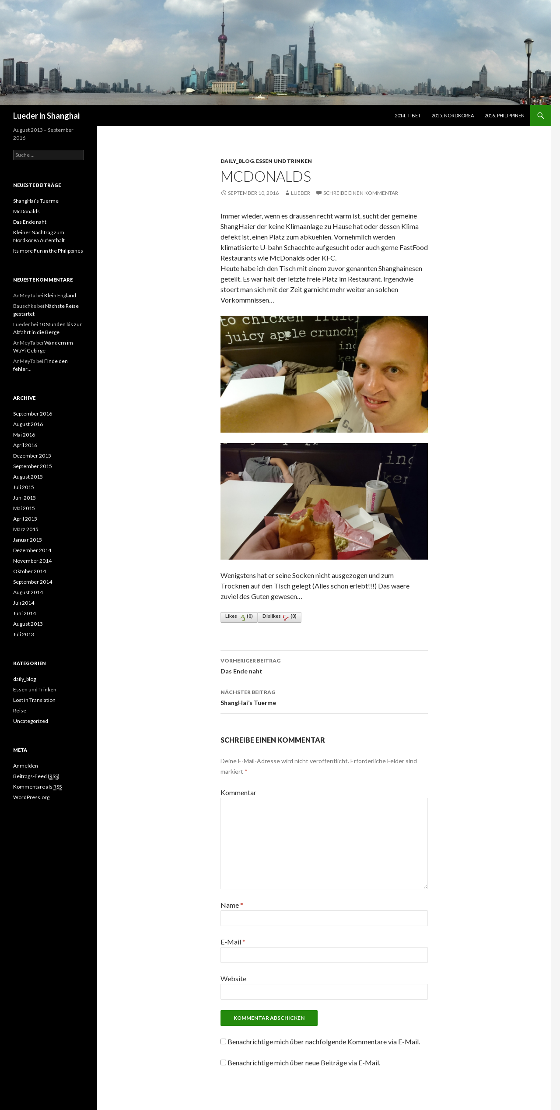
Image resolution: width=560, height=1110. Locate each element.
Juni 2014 (24, 613)
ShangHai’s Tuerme (324, 696)
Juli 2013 (23, 634)
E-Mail (232, 941)
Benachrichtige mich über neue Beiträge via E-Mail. (304, 1062)
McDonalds (26, 211)
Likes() (239, 617)
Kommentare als (37, 786)
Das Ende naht (324, 665)
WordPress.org (31, 797)
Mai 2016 (24, 434)
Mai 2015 (24, 508)
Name (231, 905)
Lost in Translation (34, 700)
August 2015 (28, 476)
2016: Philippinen (504, 115)
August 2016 (28, 424)
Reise (19, 710)
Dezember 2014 (32, 550)
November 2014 (32, 560)
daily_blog (237, 161)
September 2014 (32, 581)
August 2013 (28, 623)
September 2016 (32, 413)
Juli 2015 (23, 487)
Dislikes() (279, 617)
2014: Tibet (408, 115)
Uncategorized (30, 721)
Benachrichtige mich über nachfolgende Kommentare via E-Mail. (324, 1041)
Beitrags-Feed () (36, 776)
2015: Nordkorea (452, 115)
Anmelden (25, 765)
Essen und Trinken (284, 161)
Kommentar (238, 792)
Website (233, 978)
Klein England (60, 295)
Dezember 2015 (32, 455)
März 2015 (25, 529)
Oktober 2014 (29, 571)
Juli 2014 (23, 602)
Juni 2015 (24, 497)
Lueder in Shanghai (46, 115)
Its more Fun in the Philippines (48, 250)
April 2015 (25, 518)
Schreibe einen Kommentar (360, 193)
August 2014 (28, 592)
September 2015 (32, 466)
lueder (300, 193)
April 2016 (25, 445)
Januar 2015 (27, 539)
